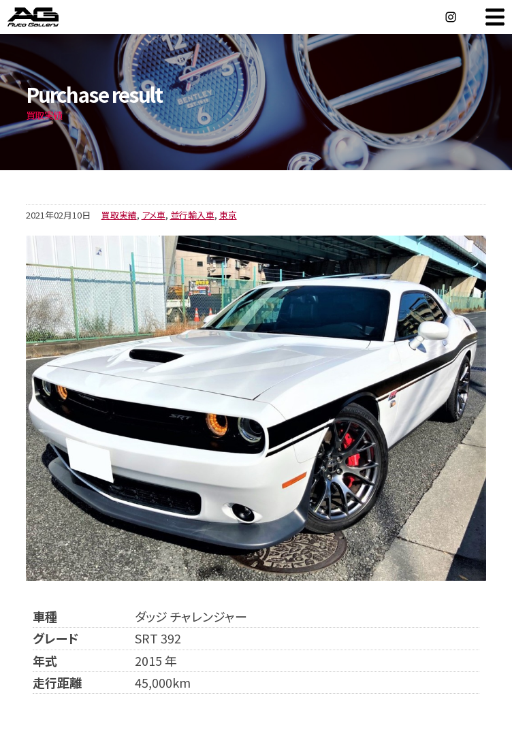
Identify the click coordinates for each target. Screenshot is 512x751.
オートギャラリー (48, 17)
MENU (495, 17)
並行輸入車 (192, 214)
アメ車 (153, 214)
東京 (228, 214)
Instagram (450, 17)
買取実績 (119, 214)
